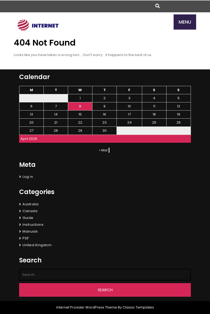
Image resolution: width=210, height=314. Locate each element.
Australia (31, 204)
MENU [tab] (185, 22)
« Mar (103, 150)
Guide (28, 217)
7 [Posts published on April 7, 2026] (56, 106)
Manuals (30, 231)
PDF (26, 238)
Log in (28, 176)
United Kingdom (37, 245)
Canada (30, 210)
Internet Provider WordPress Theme (86, 307)
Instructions (33, 224)
